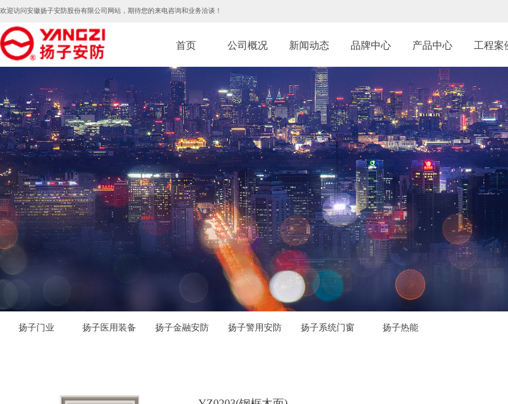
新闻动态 (309, 45)
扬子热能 (400, 327)
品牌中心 (371, 45)
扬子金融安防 (182, 327)
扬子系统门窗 (328, 327)
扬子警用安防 (255, 327)
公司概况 (247, 45)
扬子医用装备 (109, 327)
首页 (186, 45)
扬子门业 (36, 327)
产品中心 (432, 45)
